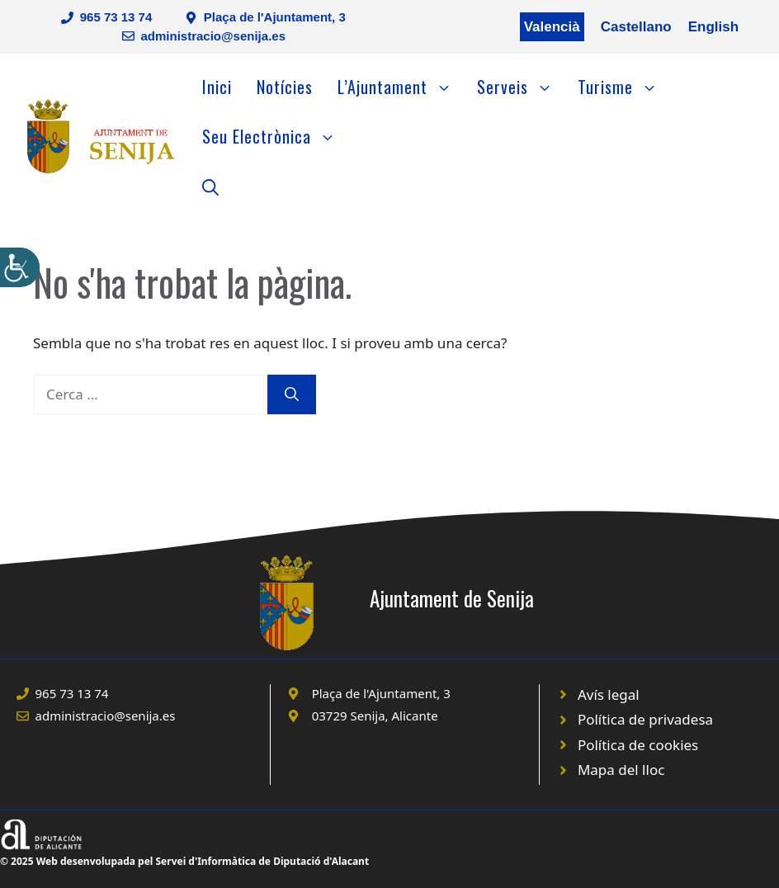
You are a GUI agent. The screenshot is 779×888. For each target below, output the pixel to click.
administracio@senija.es (213, 36)
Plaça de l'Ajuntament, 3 (275, 17)
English (713, 27)
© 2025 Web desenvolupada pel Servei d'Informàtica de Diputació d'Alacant (184, 861)
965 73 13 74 (116, 17)
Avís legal (609, 694)
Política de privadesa (645, 719)
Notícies (285, 86)
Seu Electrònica (275, 136)
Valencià (552, 27)
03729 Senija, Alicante (375, 715)
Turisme (624, 86)
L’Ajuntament (401, 86)
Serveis (521, 86)
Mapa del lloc (621, 769)
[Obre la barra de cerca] (210, 185)
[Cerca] (291, 394)
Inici (217, 86)
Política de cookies (638, 744)
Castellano (636, 27)
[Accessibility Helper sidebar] (20, 267)
